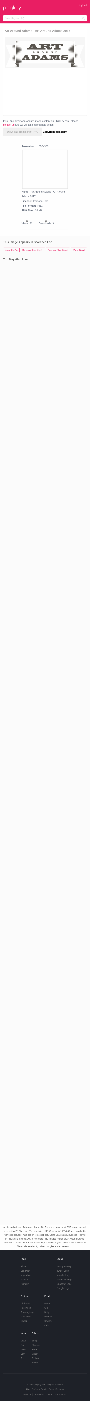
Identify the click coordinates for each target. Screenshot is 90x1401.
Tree (23, 1358)
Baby (46, 1312)
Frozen (47, 1303)
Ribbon (35, 1358)
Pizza (23, 1266)
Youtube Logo (63, 1275)
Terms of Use (61, 1394)
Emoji (34, 1340)
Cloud (23, 1340)
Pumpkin (25, 1284)
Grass (23, 1349)
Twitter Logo (63, 1271)
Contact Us (39, 1394)
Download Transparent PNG (22, 132)
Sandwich (25, 1271)
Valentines (26, 1316)
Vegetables (26, 1275)
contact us (9, 124)
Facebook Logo (64, 1279)
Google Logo (63, 1288)
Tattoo (35, 1362)
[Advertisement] (45, 91)
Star (23, 1354)
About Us (27, 1394)
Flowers (36, 1345)
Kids (46, 1325)
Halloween (26, 1308)
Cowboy (48, 1321)
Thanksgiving (27, 1312)
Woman (48, 1316)
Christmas (25, 1303)
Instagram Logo (64, 1266)
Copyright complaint (55, 132)
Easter (24, 1321)
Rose (34, 1349)
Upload (83, 5)
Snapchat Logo (64, 1284)
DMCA (49, 1394)
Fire (22, 1345)
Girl (46, 1308)
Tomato (24, 1279)
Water (35, 1354)
